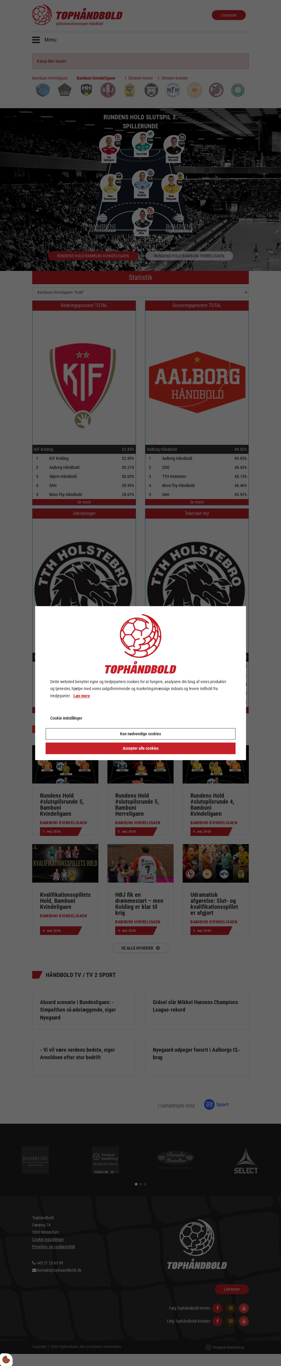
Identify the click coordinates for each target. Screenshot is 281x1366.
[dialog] (140, 683)
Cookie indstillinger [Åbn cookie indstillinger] (66, 718)
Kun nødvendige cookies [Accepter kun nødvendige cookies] (140, 733)
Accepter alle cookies (141, 748)
